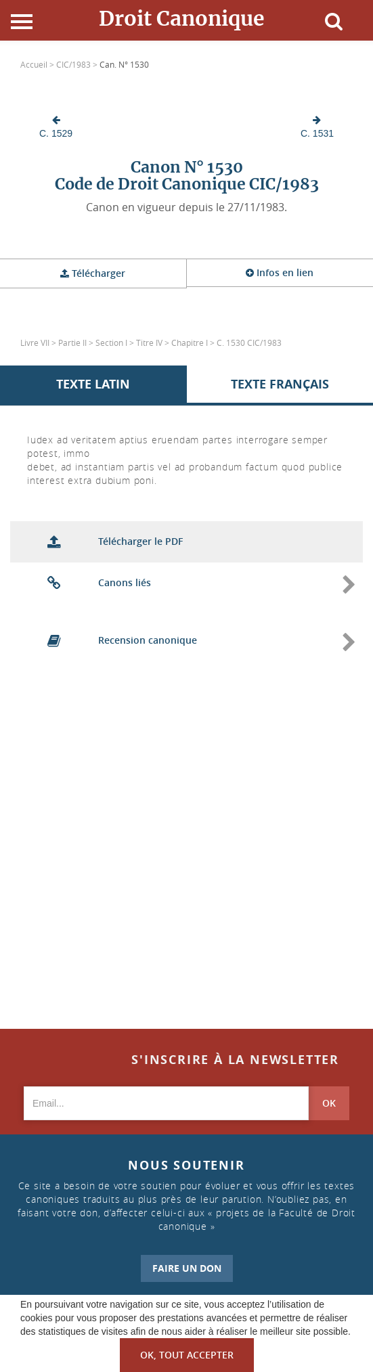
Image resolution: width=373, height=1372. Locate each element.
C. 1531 (317, 127)
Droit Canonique (182, 18)
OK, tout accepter (187, 1354)
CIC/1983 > (78, 64)
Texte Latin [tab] (93, 384)
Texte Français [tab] (280, 384)
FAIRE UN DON (186, 1268)
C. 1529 (55, 127)
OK (329, 1103)
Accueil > (38, 64)
